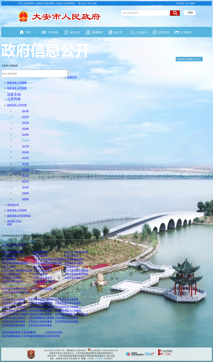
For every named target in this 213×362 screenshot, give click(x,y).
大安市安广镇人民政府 (13, 303)
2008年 (25, 199)
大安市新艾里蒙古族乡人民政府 (71, 314)
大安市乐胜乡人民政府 (67, 306)
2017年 (25, 146)
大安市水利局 (9, 266)
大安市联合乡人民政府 (67, 299)
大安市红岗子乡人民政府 (68, 303)
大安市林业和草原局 (12, 281)
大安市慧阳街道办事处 (67, 321)
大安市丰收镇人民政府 (40, 303)
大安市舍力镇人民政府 (13, 306)
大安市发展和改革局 (12, 252)
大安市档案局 (28, 332)
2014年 (25, 163)
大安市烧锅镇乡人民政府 (68, 310)
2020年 (25, 128)
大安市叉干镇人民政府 (40, 314)
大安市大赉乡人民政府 (13, 299)
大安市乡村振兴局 (73, 277)
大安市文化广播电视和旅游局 (17, 270)
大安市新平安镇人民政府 (41, 299)
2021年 (25, 122)
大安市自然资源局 (73, 259)
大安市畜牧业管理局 (43, 281)
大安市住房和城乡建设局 (15, 263)
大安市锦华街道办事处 (13, 325)
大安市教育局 (40, 252)
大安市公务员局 (53, 332)
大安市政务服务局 (42, 277)
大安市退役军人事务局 (76, 270)
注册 (159, 6)
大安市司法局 (71, 255)
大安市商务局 (71, 266)
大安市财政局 (9, 259)
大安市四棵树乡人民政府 (41, 318)
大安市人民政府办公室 (13, 245)
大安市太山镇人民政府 (13, 318)
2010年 (25, 187)
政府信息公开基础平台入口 (188, 59)
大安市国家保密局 (11, 332)
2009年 (25, 193)
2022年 (25, 116)
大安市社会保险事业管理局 (16, 292)
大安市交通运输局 (73, 263)
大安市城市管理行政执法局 (47, 263)
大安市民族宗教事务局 (33, 336)
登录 (153, 6)
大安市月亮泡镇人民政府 (15, 314)
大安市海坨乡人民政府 (67, 318)
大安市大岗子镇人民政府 (41, 306)
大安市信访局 (52, 336)
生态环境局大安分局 (41, 288)
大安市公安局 (9, 255)
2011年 (25, 181)
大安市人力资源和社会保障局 (48, 259)
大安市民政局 (40, 255)
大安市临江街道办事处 (40, 321)
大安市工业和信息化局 (76, 252)
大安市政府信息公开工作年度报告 (19, 241)
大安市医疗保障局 (11, 277)
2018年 (25, 140)
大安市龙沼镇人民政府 (40, 310)
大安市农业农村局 (42, 266)
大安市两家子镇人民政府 (15, 310)
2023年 (25, 111)
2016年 (25, 152)
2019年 (25, 134)
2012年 (25, 175)
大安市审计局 (40, 274)
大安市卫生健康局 (42, 270)
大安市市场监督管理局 (76, 274)
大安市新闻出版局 (11, 336)
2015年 (25, 158)
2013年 (25, 169)
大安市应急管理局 (11, 274)
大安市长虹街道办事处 (13, 321)
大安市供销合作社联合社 (15, 288)
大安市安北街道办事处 (40, 325)
